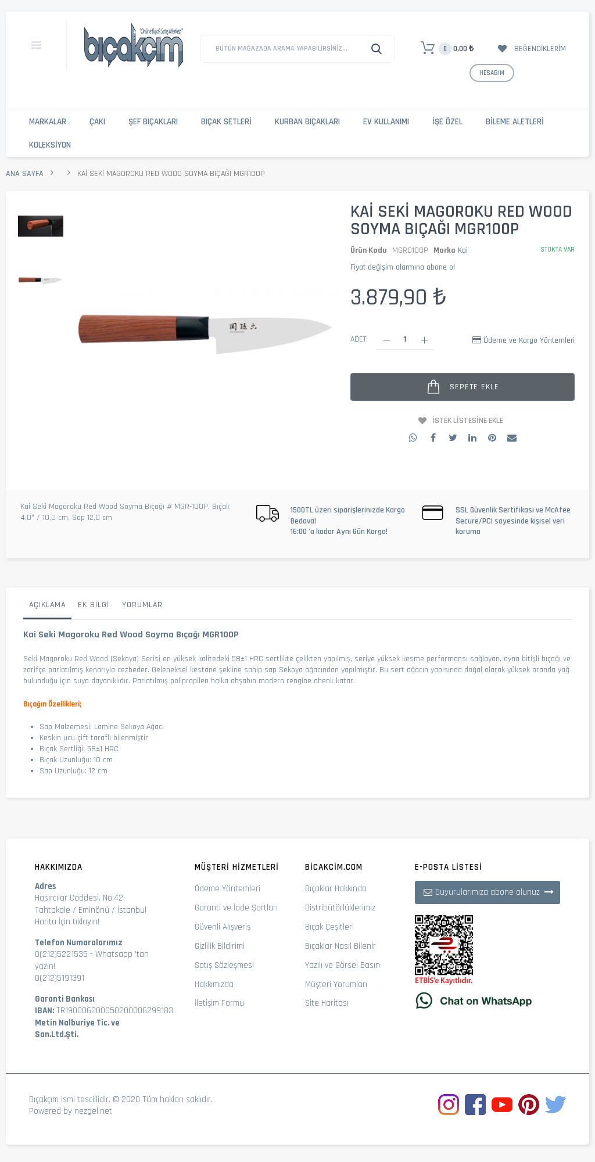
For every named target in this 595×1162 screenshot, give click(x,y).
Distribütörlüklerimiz (340, 907)
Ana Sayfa (25, 173)
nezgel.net (93, 1111)
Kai (463, 250)
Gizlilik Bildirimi (220, 946)
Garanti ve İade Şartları (236, 907)
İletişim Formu (219, 1003)
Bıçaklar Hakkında (336, 888)
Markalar (47, 121)
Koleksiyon (50, 144)
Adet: (359, 339)
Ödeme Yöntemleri (227, 888)
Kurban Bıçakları (307, 121)
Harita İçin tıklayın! (67, 921)
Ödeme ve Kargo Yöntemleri (529, 340)
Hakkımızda (214, 984)
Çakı (97, 121)
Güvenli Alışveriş (222, 927)
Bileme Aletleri (515, 121)
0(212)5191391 (59, 978)
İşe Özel (447, 121)
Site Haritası (327, 1003)
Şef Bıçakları (153, 121)
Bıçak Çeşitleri (329, 927)
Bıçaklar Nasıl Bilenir (340, 946)
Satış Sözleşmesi (224, 965)
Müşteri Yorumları (336, 984)
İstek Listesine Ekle (467, 420)
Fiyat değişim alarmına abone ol (402, 267)
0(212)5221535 (61, 954)
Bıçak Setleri (226, 121)
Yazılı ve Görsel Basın (342, 965)
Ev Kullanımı (386, 121)
